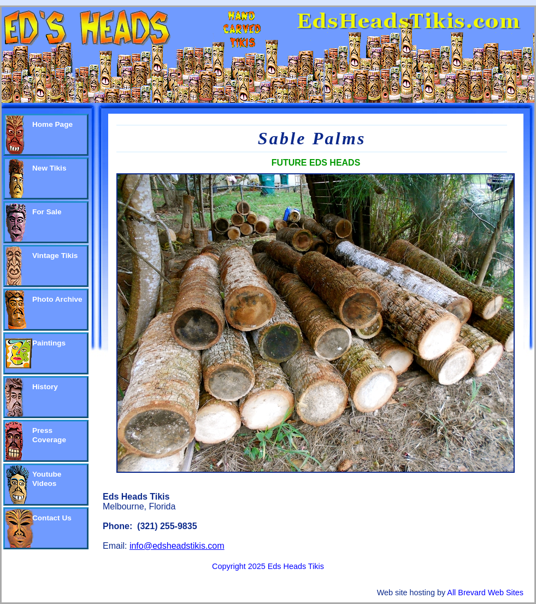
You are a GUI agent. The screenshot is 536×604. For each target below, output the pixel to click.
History (45, 387)
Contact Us (52, 518)
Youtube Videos (46, 479)
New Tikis (49, 168)
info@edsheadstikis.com (177, 545)
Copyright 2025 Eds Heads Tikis (268, 566)
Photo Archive (57, 299)
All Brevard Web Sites (485, 592)
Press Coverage (49, 435)
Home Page (52, 124)
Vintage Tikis (55, 255)
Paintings (49, 343)
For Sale (47, 212)
